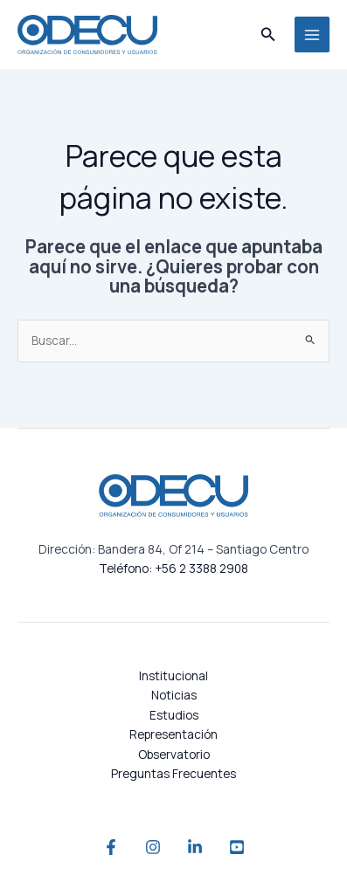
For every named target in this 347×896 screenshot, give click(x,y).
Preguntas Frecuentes (173, 773)
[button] (268, 35)
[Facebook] (111, 847)
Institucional (173, 675)
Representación (173, 734)
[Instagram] (153, 847)
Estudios (173, 714)
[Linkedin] (195, 847)
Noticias (174, 694)
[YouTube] (237, 847)
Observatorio (174, 754)
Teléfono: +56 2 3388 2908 (173, 568)
